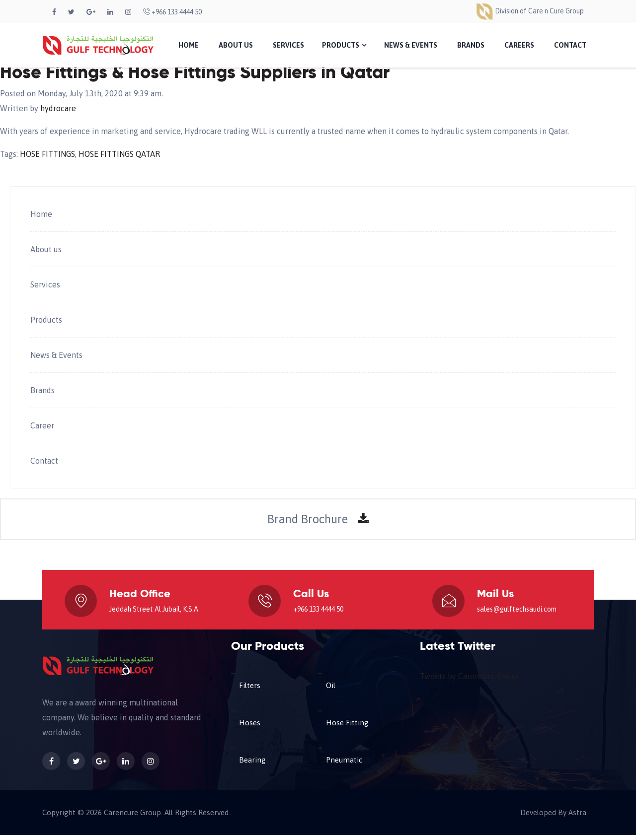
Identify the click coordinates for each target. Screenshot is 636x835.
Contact (570, 45)
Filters (249, 685)
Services (288, 45)
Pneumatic (344, 760)
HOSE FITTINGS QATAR (119, 153)
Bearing (252, 760)
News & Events (410, 45)
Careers (519, 45)
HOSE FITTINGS (47, 153)
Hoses (249, 722)
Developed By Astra (553, 812)
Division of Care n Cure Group (530, 11)
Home (188, 45)
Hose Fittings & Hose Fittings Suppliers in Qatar (195, 73)
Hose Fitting (347, 722)
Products (344, 45)
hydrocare (58, 108)
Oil (330, 685)
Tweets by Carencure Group (469, 676)
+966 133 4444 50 (172, 12)
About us (46, 249)
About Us (236, 45)
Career (42, 425)
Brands (470, 45)
